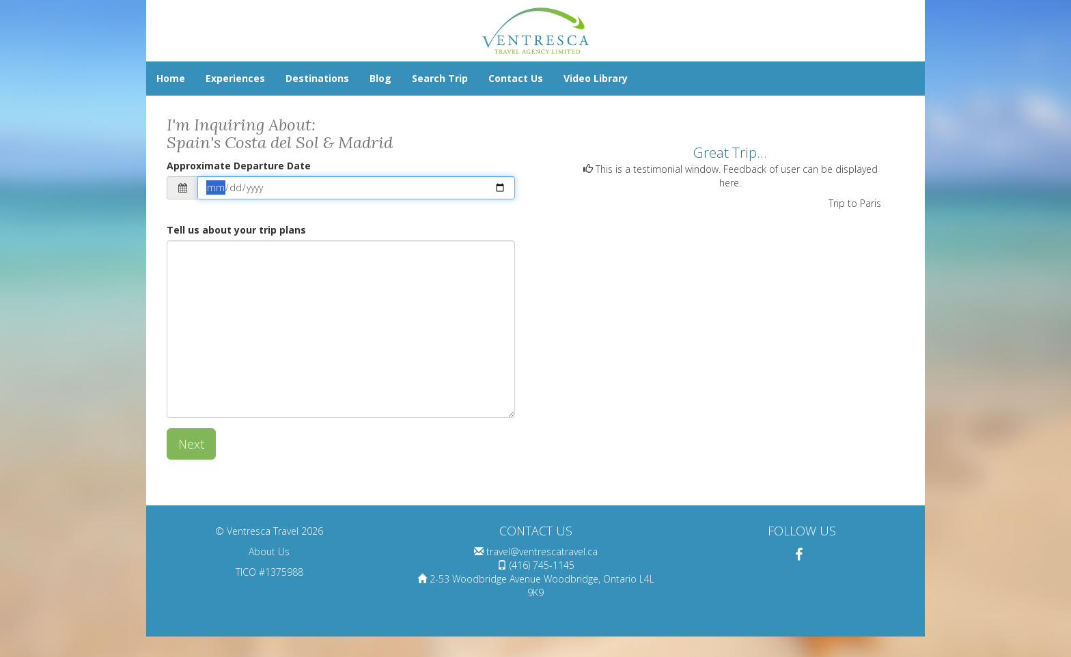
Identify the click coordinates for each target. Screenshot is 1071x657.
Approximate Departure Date (239, 165)
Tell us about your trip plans (236, 229)
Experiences (235, 78)
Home (170, 78)
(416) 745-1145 (542, 565)
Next (191, 444)
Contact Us (515, 78)
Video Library (596, 78)
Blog (380, 78)
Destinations (317, 78)
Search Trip (440, 78)
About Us (269, 551)
